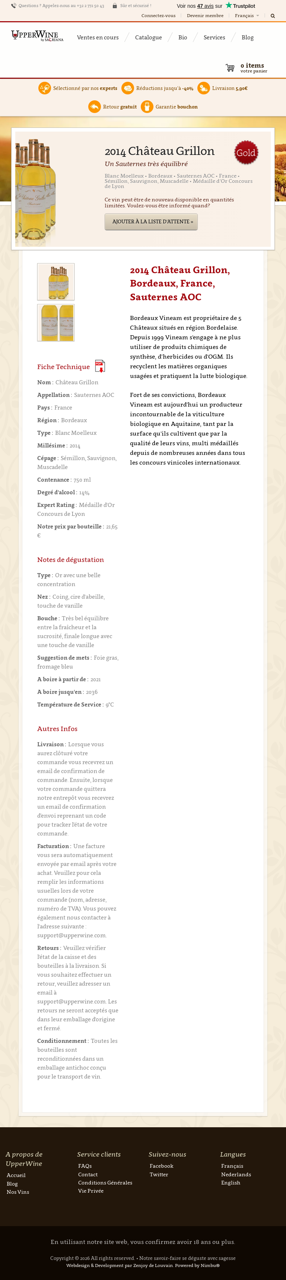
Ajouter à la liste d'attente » (152, 221)
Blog (248, 37)
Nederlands (236, 1174)
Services (214, 37)
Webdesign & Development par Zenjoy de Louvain (119, 1265)
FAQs (85, 1166)
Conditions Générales (105, 1182)
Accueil (16, 1175)
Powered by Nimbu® (197, 1265)
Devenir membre (205, 15)
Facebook (162, 1166)
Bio (182, 37)
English (230, 1182)
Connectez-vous (158, 15)
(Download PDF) (100, 366)
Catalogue (148, 37)
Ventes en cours (98, 37)
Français (247, 15)
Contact (88, 1174)
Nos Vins (18, 1192)
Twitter (159, 1174)
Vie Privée (91, 1190)
